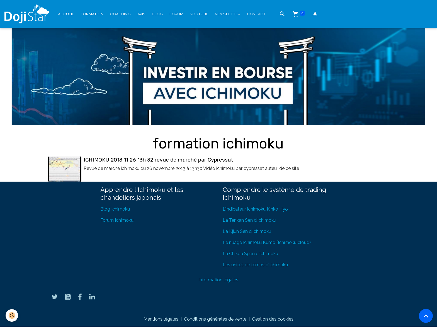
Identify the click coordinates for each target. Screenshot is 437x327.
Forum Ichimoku (116, 220)
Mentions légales (161, 319)
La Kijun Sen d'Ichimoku (247, 231)
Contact (256, 14)
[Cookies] (12, 315)
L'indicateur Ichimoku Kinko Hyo (255, 209)
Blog (157, 14)
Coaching (120, 14)
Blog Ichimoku (115, 209)
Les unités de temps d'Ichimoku (255, 264)
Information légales (218, 279)
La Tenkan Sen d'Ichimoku (249, 220)
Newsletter (227, 14)
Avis (141, 14)
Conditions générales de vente (215, 319)
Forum (176, 14)
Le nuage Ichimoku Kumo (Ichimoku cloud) (267, 242)
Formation (92, 14)
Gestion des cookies (272, 319)
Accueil (66, 14)
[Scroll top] (426, 316)
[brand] (27, 13)
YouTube (199, 14)
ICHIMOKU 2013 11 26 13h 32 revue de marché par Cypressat (158, 160)
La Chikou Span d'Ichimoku (250, 253)
